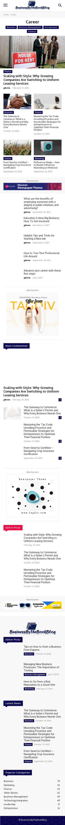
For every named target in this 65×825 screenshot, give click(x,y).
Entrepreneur (51, 27)
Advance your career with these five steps (42, 272)
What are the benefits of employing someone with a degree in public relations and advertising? (41, 203)
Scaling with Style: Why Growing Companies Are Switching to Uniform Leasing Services (31, 79)
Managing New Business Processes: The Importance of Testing (41, 667)
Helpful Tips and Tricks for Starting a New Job (39, 237)
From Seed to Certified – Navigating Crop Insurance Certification (17, 165)
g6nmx (6, 88)
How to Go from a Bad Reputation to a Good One (39, 683)
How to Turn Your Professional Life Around (41, 254)
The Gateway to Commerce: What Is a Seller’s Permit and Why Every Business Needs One (15, 121)
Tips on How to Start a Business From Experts (42, 648)
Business (11, 27)
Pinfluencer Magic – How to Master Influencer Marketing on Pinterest (46, 165)
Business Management (30, 27)
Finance (32, 31)
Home (5, 14)
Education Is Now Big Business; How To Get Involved (41, 219)
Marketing (39, 158)
